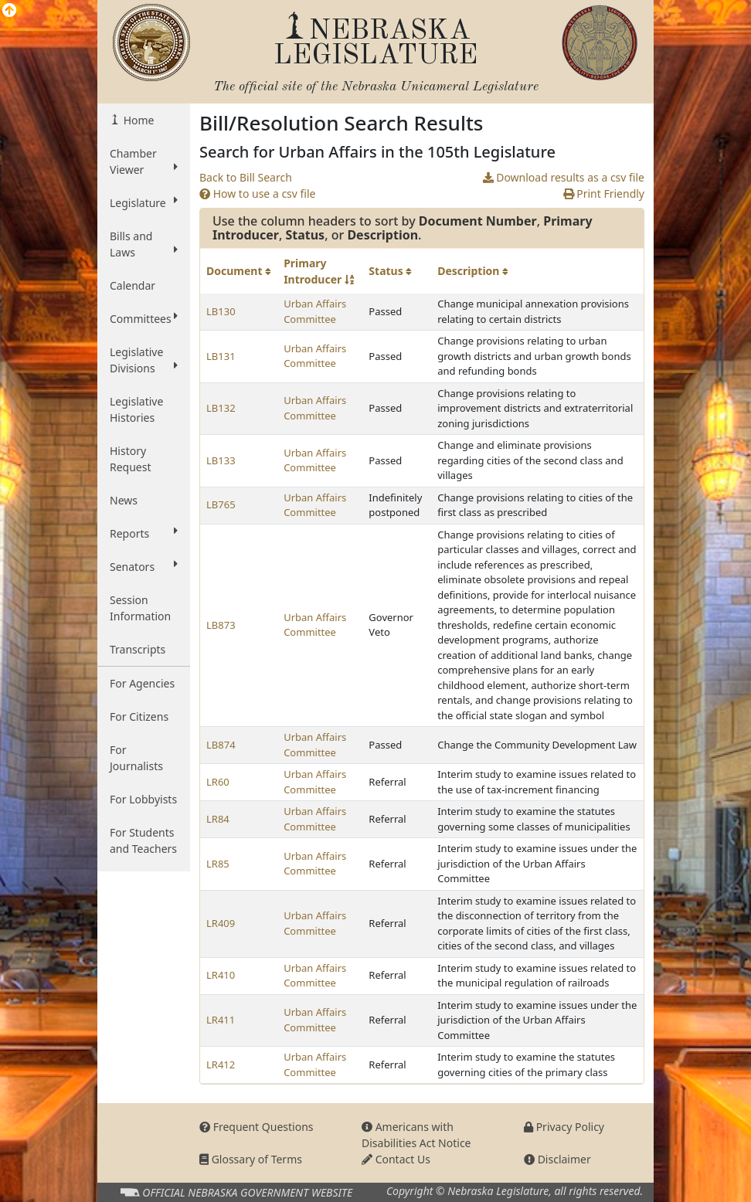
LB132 (221, 408)
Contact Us (396, 1159)
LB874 (221, 745)
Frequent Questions (256, 1126)
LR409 (220, 923)
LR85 (217, 864)
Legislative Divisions (144, 360)
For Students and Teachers (143, 840)
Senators (144, 566)
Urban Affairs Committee (315, 311)
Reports (144, 533)
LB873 (221, 625)
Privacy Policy (564, 1126)
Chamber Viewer (144, 161)
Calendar (132, 285)
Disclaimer (557, 1159)
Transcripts (137, 649)
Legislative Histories (136, 409)
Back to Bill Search (245, 177)
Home (137, 120)
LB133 (221, 460)
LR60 (217, 782)
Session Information (140, 608)
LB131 (221, 356)
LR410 (220, 975)
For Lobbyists (143, 799)
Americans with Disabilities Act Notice (416, 1134)
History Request (130, 458)
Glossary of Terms (250, 1159)
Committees (144, 318)
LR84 (217, 819)
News (124, 500)
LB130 (221, 311)
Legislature (144, 202)
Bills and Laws (144, 244)
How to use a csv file (257, 193)
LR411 (220, 1020)
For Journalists (136, 757)
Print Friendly (603, 193)
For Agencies (142, 683)
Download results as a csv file (563, 177)
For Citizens (139, 716)
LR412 (220, 1064)
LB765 (221, 504)
